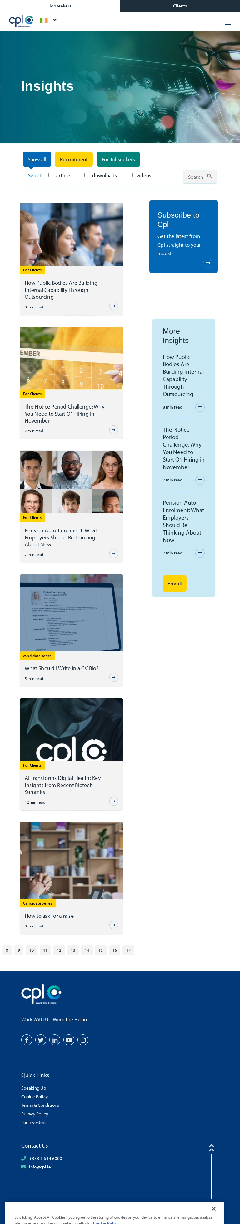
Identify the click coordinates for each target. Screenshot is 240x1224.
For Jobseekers (118, 159)
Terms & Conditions (40, 1105)
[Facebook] (26, 1039)
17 (128, 950)
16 (114, 950)
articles (60, 175)
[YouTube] (68, 1039)
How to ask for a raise (49, 915)
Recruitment (74, 159)
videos (140, 175)
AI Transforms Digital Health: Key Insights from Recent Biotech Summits (62, 784)
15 (100, 950)
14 (87, 950)
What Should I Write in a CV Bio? (61, 668)
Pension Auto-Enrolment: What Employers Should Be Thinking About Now (60, 537)
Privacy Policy (34, 1113)
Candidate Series (37, 902)
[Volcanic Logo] (200, 1211)
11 (45, 950)
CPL (21, 21)
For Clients (32, 269)
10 (31, 950)
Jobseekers (60, 5)
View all (175, 583)
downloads (100, 175)
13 (73, 950)
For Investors (33, 1122)
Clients (180, 5)
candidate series (37, 655)
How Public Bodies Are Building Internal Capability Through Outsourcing (61, 289)
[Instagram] (83, 1039)
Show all (37, 159)
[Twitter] (40, 1039)
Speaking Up (33, 1088)
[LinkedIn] (54, 1039)
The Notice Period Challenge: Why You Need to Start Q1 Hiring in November (64, 413)
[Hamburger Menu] (228, 23)
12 (59, 950)
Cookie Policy (34, 1096)
